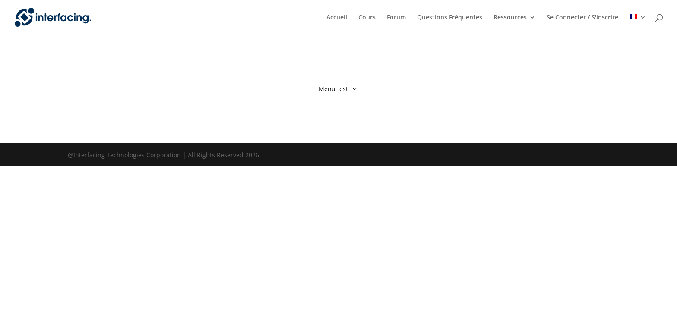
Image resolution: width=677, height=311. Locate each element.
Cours (367, 17)
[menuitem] (638, 24)
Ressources (510, 17)
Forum (396, 17)
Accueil (336, 17)
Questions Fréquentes (449, 17)
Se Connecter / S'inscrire (582, 17)
